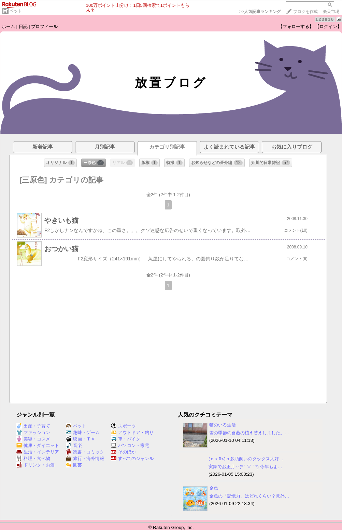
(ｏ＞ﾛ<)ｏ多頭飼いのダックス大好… (246, 458)
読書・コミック (85, 451)
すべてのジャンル (132, 458)
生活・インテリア (37, 451)
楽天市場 (331, 11)
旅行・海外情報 (85, 458)
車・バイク (125, 438)
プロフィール (44, 26)
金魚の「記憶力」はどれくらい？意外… (249, 496)
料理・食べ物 (33, 458)
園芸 (74, 464)
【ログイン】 (328, 26)
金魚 (213, 488)
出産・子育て (33, 426)
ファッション (33, 432)
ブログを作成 (305, 11)
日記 (23, 26)
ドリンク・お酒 (35, 464)
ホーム (8, 26)
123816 (324, 19)
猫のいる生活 (222, 424)
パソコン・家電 (130, 445)
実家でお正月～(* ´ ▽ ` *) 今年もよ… (245, 466)
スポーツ (123, 426)
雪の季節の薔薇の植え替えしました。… (249, 432)
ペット (16, 11)
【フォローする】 (296, 26)
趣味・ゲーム (83, 432)
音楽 (74, 445)
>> (260, 11)
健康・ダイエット (37, 445)
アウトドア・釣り (132, 432)
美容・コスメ (33, 438)
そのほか (123, 451)
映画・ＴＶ (80, 438)
